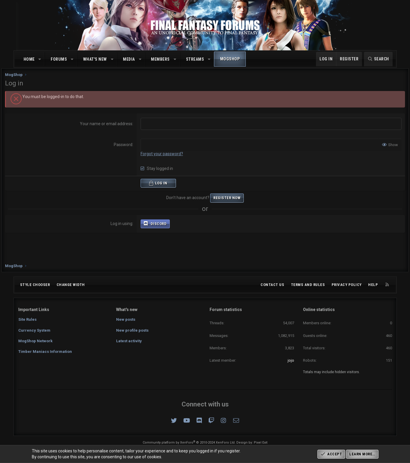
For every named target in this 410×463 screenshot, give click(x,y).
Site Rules (27, 319)
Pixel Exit (260, 442)
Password (127, 150)
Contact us (272, 284)
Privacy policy (347, 284)
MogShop (230, 59)
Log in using (126, 228)
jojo (291, 360)
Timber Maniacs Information (45, 351)
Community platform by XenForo (189, 442)
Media (129, 59)
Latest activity (129, 341)
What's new (95, 59)
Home (29, 59)
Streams (195, 59)
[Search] (378, 59)
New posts (125, 319)
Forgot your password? (166, 159)
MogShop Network (35, 341)
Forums (59, 59)
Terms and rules (308, 284)
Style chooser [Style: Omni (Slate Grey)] (35, 284)
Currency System (34, 330)
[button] (39, 59)
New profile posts (132, 330)
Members (160, 59)
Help (373, 284)
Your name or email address (110, 129)
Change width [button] (71, 284)
